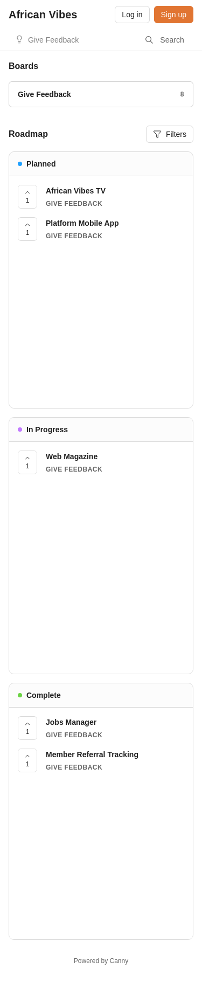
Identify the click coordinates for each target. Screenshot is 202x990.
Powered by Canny (101, 961)
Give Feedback (53, 40)
